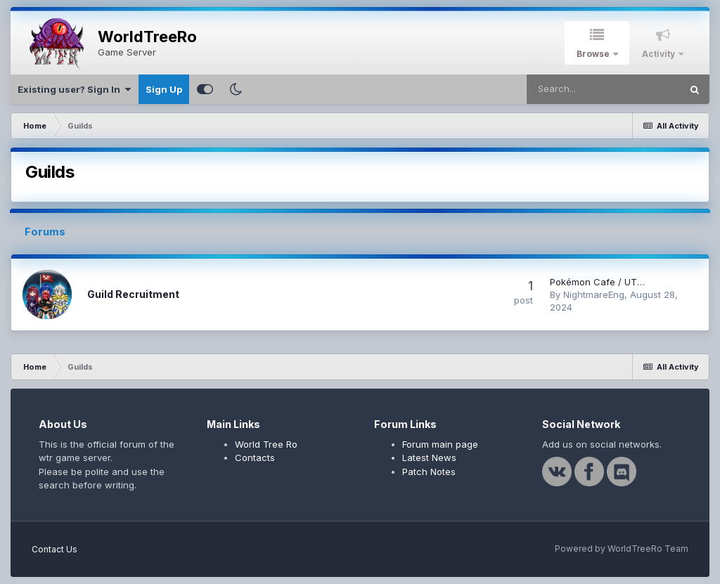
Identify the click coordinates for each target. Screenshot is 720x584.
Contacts (255, 457)
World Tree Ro (266, 444)
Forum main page (440, 444)
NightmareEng (593, 294)
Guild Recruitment (133, 294)
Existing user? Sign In (74, 89)
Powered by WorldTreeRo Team (621, 548)
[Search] (603, 89)
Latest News (429, 457)
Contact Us (54, 549)
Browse (594, 53)
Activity (659, 53)
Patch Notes (429, 471)
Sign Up (164, 89)
